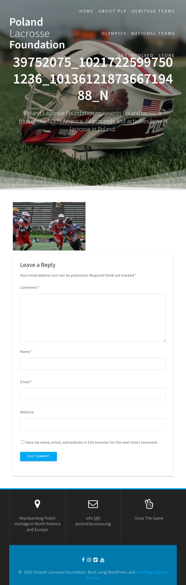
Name (26, 351)
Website (27, 412)
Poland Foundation (37, 33)
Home (86, 11)
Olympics (114, 33)
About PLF (113, 11)
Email (26, 381)
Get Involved (136, 55)
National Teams (153, 33)
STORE (166, 55)
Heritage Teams (153, 11)
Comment (29, 287)
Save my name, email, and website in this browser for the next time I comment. (92, 442)
